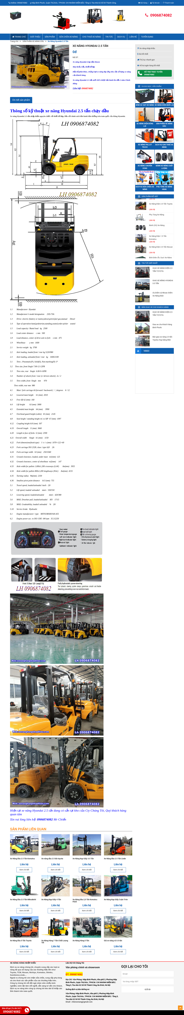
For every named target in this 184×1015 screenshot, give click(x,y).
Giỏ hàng (142, 3)
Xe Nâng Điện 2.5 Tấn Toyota (160, 207)
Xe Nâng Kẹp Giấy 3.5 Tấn (83, 859)
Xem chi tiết (24, 870)
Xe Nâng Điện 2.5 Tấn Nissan (161, 250)
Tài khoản (155, 3)
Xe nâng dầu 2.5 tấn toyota (52, 859)
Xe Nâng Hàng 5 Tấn (81, 941)
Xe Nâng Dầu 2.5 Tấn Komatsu (22, 859)
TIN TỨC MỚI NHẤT (150, 263)
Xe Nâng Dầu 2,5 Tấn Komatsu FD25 (85, 901)
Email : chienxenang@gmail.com (79, 1002)
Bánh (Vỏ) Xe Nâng (156, 229)
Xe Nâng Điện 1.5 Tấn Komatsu (157, 241)
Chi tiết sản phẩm (21, 100)
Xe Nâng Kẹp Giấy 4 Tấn (51, 900)
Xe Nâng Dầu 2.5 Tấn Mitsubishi (23, 900)
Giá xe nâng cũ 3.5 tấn (113, 941)
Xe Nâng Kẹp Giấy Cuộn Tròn (116, 900)
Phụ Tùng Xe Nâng (156, 218)
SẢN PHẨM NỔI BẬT (150, 196)
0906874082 (158, 15)
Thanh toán (168, 3)
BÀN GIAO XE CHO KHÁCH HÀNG (155, 307)
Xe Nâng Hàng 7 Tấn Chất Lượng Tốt (54, 942)
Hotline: (18, 3)
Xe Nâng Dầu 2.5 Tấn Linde (115, 859)
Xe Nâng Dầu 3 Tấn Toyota (20, 941)
